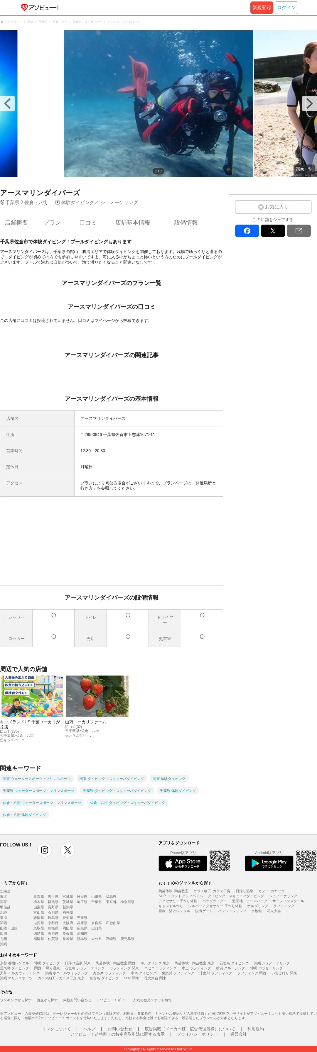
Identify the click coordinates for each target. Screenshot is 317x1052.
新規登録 (261, 7)
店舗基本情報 (132, 222)
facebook (247, 231)
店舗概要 (16, 222)
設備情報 (186, 222)
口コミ (88, 222)
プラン (52, 222)
